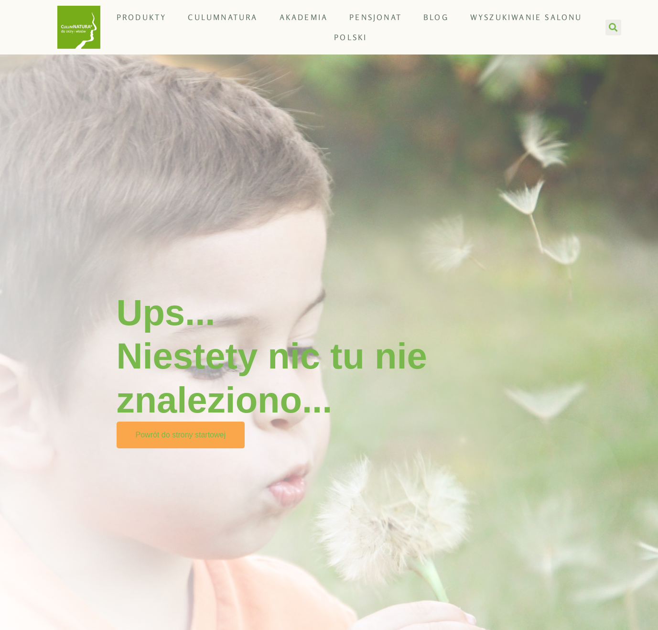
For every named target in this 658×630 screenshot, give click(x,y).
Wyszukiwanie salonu (526, 17)
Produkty (142, 17)
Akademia (304, 17)
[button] (613, 27)
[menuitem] (350, 37)
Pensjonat (375, 17)
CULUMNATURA (223, 17)
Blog (436, 17)
